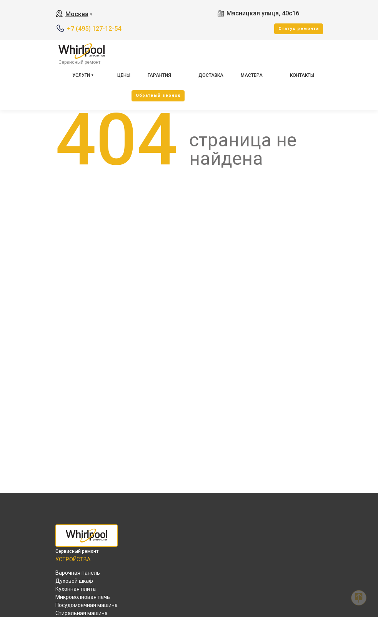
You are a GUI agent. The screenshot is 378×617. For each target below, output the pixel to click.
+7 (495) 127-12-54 (94, 28)
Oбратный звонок (158, 95)
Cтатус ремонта (298, 28)
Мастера (252, 75)
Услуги (81, 75)
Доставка (210, 75)
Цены (123, 75)
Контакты (302, 75)
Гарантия (159, 75)
